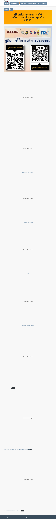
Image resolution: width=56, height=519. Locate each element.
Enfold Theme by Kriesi (24, 517)
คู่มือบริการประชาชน (7, 388)
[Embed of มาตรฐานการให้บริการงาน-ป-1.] (28, 198)
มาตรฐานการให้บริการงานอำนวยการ (28, 172)
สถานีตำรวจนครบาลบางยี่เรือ (14, 517)
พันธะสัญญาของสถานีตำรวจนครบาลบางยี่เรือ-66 (12, 510)
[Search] (15, 10)
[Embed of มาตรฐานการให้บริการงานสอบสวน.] (28, 97)
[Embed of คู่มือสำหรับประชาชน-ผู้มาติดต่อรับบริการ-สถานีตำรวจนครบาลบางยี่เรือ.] (28, 418)
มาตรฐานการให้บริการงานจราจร (28, 273)
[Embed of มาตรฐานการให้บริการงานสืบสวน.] (28, 301)
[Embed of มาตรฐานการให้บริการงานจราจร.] (28, 250)
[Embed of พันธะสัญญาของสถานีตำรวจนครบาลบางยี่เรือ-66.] (28, 479)
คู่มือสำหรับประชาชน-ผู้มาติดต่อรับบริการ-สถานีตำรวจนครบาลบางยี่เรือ (16, 449)
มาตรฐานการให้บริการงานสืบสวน (28, 325)
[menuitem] (7, 3)
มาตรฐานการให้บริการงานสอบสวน (28, 121)
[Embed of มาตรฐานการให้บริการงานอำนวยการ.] (28, 149)
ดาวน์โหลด (13, 388)
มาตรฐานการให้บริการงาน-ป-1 (28, 222)
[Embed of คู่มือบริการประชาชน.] (28, 357)
